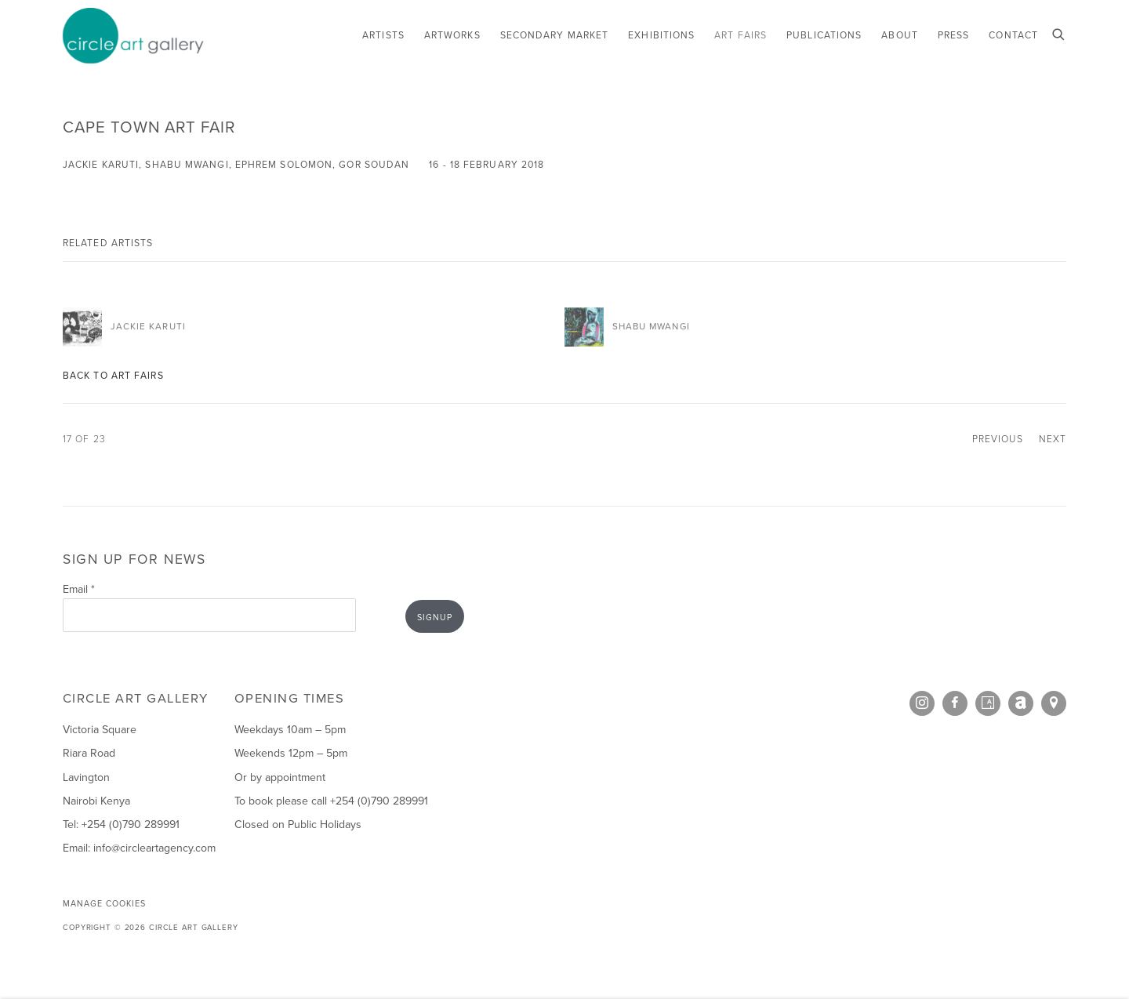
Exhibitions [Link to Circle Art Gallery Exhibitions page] (661, 35)
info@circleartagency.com (154, 848)
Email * (79, 589)
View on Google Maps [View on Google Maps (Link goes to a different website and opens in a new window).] (1053, 703)
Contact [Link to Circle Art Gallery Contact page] (1013, 35)
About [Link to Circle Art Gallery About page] (899, 35)
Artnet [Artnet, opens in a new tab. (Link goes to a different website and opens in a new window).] (1020, 703)
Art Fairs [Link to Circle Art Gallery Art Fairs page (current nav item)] (740, 35)
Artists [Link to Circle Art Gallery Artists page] (383, 35)
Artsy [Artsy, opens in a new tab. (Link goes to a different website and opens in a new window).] (987, 703)
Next (1052, 439)
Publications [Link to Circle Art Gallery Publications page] (824, 35)
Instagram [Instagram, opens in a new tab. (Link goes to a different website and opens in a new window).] (922, 703)
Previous (997, 439)
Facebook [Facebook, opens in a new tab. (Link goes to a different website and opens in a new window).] (954, 703)
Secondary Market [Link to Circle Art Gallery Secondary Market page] (554, 35)
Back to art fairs (113, 376)
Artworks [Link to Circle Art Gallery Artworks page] (452, 35)
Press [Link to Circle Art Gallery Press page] (953, 35)
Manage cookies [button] (104, 903)
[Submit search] (1059, 33)
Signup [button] (434, 617)
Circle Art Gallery (133, 36)
